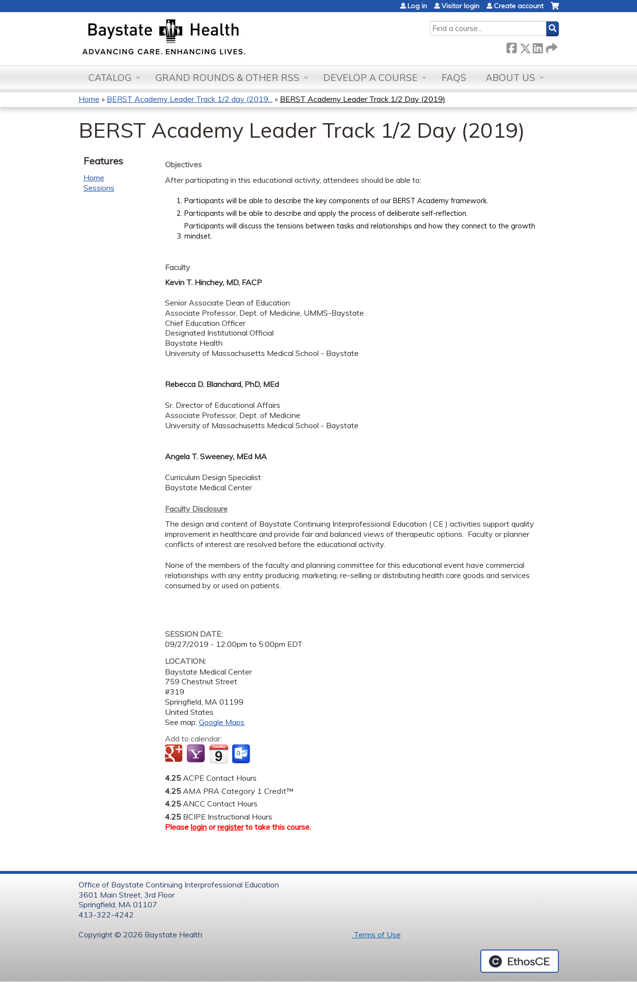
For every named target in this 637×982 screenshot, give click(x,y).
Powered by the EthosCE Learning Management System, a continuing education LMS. (519, 961)
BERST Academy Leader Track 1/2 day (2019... (190, 99)
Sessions (98, 188)
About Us (510, 77)
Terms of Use (376, 934)
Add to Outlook (242, 754)
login (199, 827)
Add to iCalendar (219, 753)
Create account (518, 5)
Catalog (109, 77)
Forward (550, 46)
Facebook (511, 46)
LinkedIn (537, 46)
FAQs (453, 77)
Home (89, 99)
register (230, 827)
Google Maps (222, 722)
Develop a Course (370, 77)
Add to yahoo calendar (197, 754)
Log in (417, 5)
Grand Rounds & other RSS (227, 77)
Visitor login (460, 5)
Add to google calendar (175, 754)
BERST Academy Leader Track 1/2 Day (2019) (362, 99)
